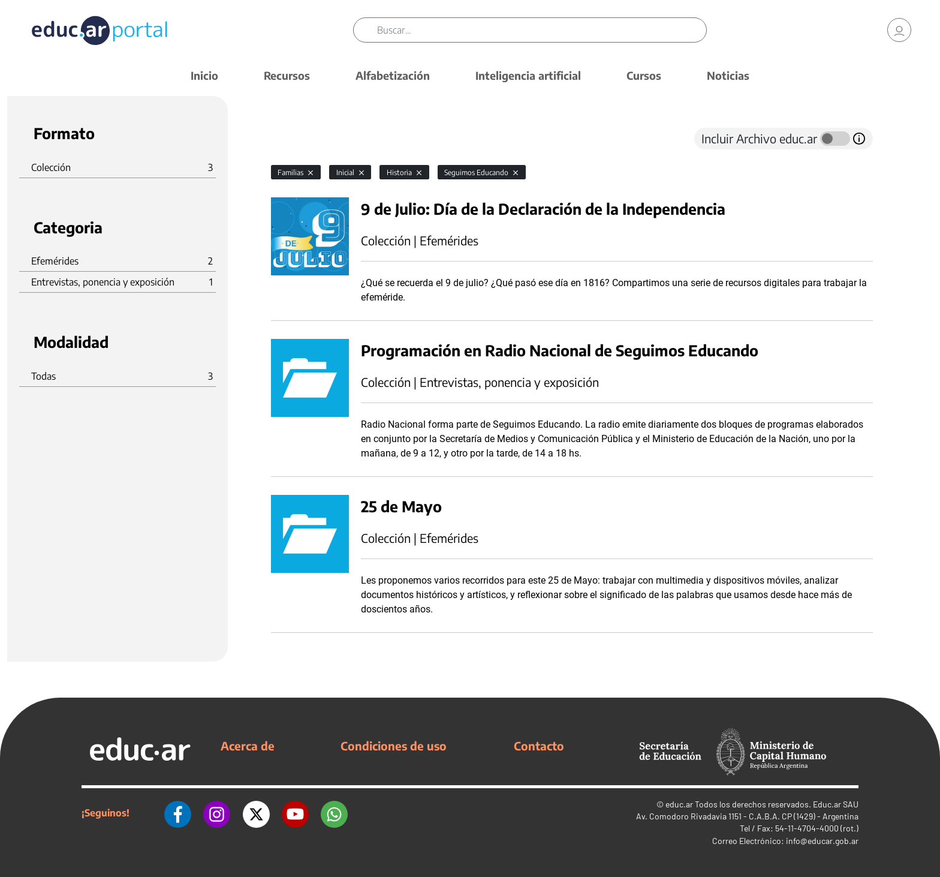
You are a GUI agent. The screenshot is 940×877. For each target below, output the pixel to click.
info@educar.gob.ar (822, 841)
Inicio (204, 75)
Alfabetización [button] (392, 75)
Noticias (728, 75)
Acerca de (248, 745)
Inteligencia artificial (528, 75)
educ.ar (679, 804)
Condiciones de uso (394, 745)
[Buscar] (541, 30)
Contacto (539, 745)
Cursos (643, 75)
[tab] (295, 138)
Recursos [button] (287, 75)
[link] (899, 30)
